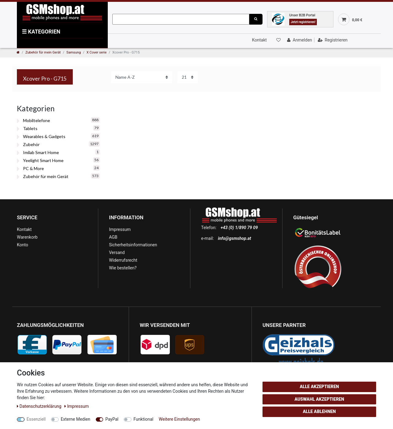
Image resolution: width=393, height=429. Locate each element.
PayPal (112, 419)
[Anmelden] (299, 40)
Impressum (119, 229)
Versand (117, 252)
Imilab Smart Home (41, 152)
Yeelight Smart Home (43, 160)
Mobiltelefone (36, 120)
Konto (22, 244)
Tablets (30, 128)
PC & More (33, 168)
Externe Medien (75, 419)
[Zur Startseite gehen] (18, 52)
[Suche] (255, 19)
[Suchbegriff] (180, 19)
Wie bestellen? (123, 267)
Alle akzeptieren (319, 386)
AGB (113, 237)
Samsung (73, 52)
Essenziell (36, 419)
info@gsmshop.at (234, 238)
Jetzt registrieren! (303, 22)
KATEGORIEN (41, 32)
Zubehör (31, 144)
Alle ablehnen (319, 411)
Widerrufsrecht (123, 260)
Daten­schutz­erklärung (39, 406)
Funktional (144, 419)
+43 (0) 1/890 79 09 (239, 227)
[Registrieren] (332, 40)
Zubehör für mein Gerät (43, 52)
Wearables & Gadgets (44, 136)
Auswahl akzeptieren (319, 399)
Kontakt (259, 40)
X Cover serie (97, 52)
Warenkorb (27, 237)
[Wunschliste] (278, 40)
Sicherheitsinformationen (133, 244)
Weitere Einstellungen (179, 419)
